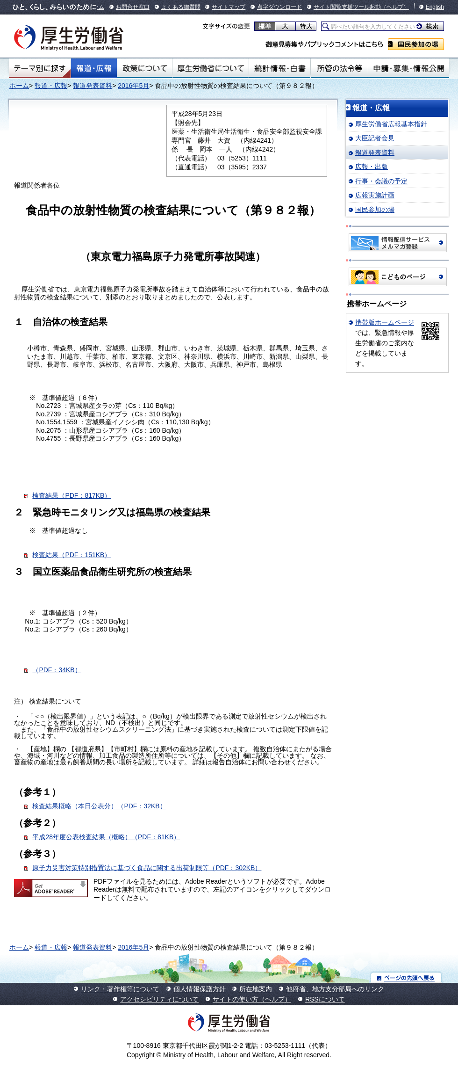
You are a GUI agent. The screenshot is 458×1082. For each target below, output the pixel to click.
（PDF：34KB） (56, 670)
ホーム (19, 85)
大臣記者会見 (374, 138)
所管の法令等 (339, 68)
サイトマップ (228, 7)
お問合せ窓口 (133, 7)
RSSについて (325, 999)
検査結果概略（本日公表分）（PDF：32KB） (99, 806)
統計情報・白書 (279, 68)
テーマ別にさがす (39, 68)
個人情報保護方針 (199, 989)
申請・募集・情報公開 (408, 68)
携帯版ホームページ (384, 322)
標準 (265, 26)
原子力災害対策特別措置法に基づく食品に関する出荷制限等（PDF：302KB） (146, 867)
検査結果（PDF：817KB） (71, 495)
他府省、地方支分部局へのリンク (335, 989)
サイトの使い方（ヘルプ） (252, 999)
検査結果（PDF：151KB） (71, 555)
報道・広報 (94, 68)
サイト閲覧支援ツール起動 (347, 7)
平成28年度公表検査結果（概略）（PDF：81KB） (106, 837)
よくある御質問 (180, 7)
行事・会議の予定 (381, 181)
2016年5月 (133, 85)
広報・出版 (371, 166)
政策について (144, 68)
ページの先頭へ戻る (406, 977)
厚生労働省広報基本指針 (391, 124)
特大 (306, 26)
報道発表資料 (92, 85)
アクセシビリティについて (159, 999)
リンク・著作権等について (120, 989)
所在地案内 (255, 989)
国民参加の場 (416, 44)
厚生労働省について (210, 68)
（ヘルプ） (395, 7)
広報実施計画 (374, 195)
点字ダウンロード (279, 7)
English (435, 7)
